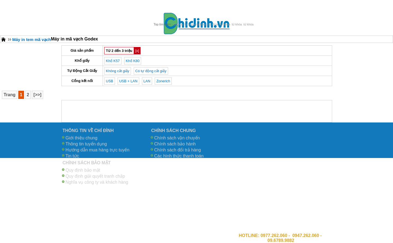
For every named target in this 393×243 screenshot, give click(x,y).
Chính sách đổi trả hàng (177, 150)
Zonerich (163, 81)
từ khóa (178, 24)
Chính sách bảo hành (175, 144)
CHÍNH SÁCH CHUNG (173, 130)
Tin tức (72, 156)
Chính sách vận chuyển (177, 138)
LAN (147, 81)
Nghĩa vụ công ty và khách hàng (97, 182)
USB (109, 81)
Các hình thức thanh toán (179, 156)
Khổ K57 (113, 61)
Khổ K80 (133, 61)
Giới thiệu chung (81, 138)
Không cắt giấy (117, 71)
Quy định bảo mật (83, 170)
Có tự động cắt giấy (150, 71)
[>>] (37, 94)
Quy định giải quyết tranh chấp (95, 176)
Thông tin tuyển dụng (86, 144)
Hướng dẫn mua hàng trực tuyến (97, 150)
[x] (137, 51)
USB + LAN (128, 81)
